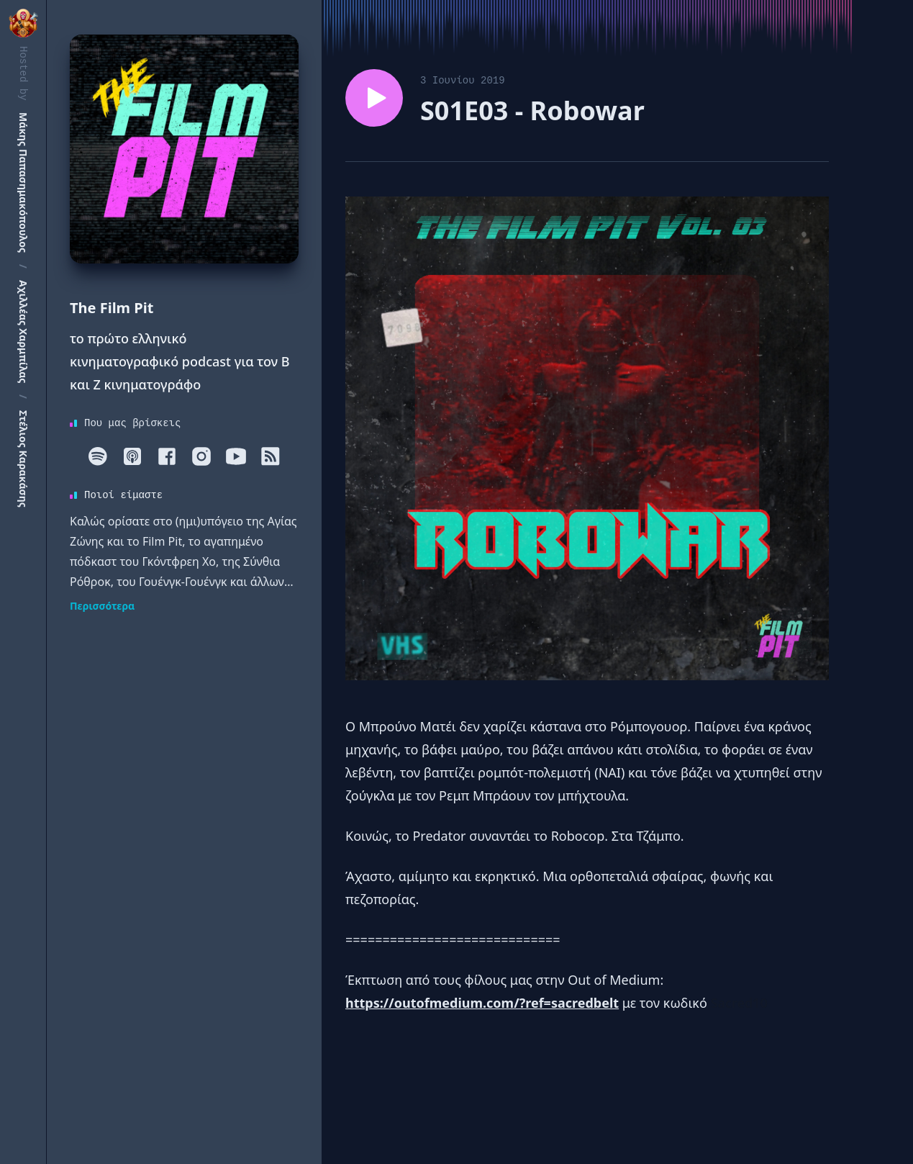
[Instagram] (201, 456)
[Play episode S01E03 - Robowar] (374, 98)
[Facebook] (166, 456)
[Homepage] (184, 149)
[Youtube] (235, 456)
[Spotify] (97, 456)
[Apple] (132, 456)
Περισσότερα (102, 606)
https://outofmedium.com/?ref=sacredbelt (482, 1002)
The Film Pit (111, 307)
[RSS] (270, 456)
